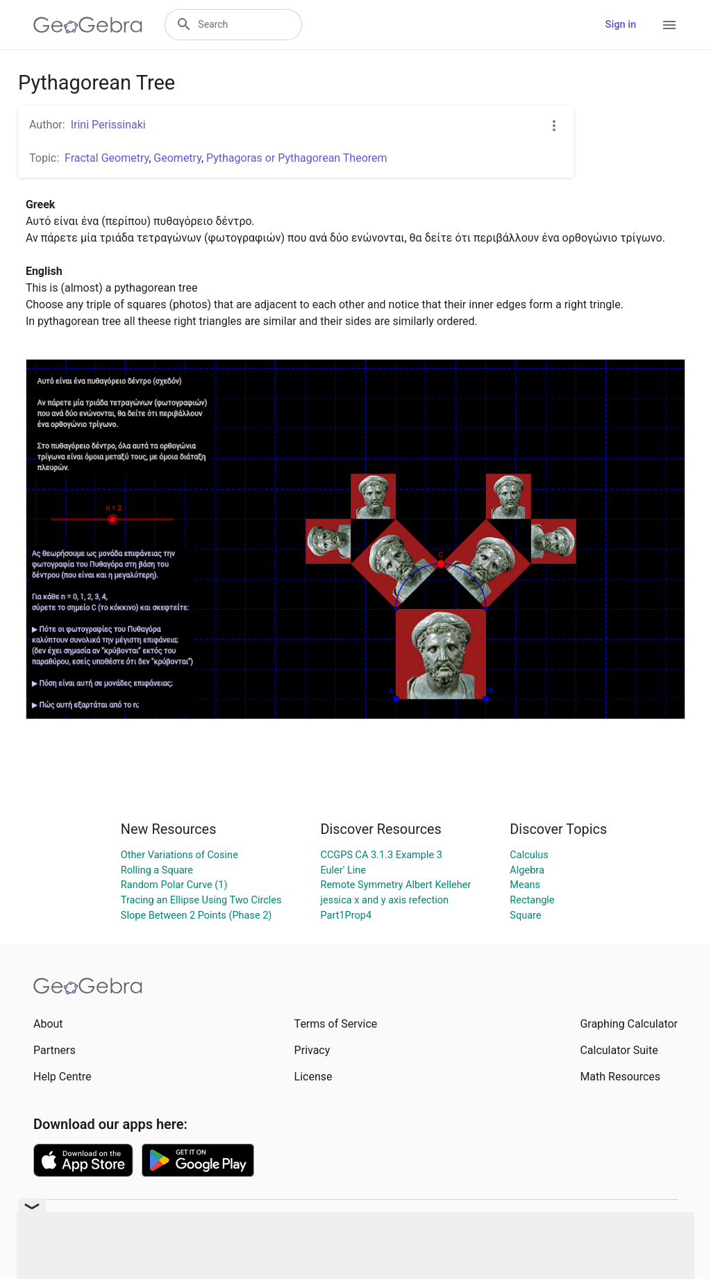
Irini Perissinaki (108, 124)
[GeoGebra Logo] (87, 25)
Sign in (620, 25)
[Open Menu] (669, 25)
